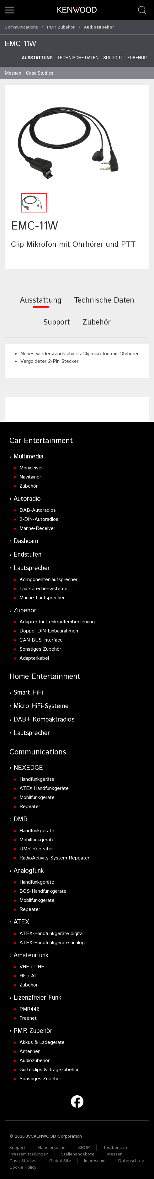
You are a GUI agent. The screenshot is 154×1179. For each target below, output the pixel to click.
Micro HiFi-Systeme (41, 703)
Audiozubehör (34, 1057)
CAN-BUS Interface (41, 637)
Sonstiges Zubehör (40, 646)
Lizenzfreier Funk (37, 995)
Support (112, 54)
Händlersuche (52, 1145)
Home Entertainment (44, 674)
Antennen (29, 1048)
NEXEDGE (28, 765)
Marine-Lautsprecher (42, 595)
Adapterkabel (34, 655)
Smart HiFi (28, 690)
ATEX (21, 919)
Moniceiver (31, 465)
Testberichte (116, 1145)
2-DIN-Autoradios (38, 516)
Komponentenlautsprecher (48, 576)
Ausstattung (37, 54)
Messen (13, 70)
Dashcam (25, 538)
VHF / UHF (31, 964)
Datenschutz (131, 1158)
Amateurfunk (31, 952)
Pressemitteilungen (28, 1151)
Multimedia (28, 453)
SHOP (84, 1145)
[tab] (41, 302)
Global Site (60, 1158)
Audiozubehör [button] (99, 26)
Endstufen (27, 552)
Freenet (28, 1015)
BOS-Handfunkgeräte (42, 888)
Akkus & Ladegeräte (42, 1039)
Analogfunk (28, 868)
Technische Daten (78, 54)
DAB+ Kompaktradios (43, 717)
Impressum (94, 1158)
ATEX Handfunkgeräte (44, 785)
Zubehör (137, 54)
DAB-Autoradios (37, 507)
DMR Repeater (36, 846)
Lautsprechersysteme (43, 586)
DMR (20, 816)
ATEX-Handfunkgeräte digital (51, 930)
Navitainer (30, 474)
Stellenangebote (77, 1151)
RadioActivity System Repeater (54, 855)
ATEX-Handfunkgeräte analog (52, 940)
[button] (9, 10)
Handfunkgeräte (36, 776)
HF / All (27, 973)
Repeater (29, 803)
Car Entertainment (41, 438)
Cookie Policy (22, 1164)
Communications (21, 26)
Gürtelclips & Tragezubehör (49, 1067)
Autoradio (27, 496)
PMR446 (29, 1006)
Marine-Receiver (37, 525)
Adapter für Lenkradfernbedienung (57, 619)
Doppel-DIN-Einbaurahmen (48, 628)
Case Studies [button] (39, 70)
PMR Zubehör (61, 26)
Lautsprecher (31, 565)
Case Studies (22, 1158)
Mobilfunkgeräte (37, 794)
